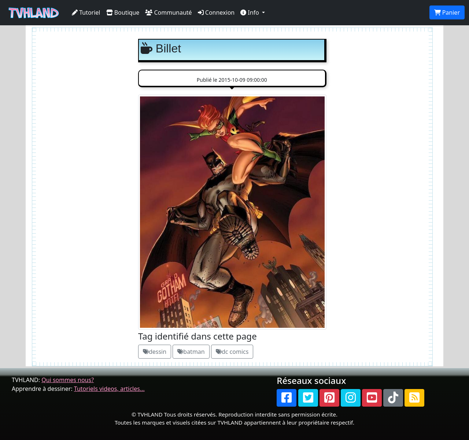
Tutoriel (86, 12)
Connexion (216, 12)
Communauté (168, 12)
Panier (447, 12)
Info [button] (250, 12)
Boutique (123, 12)
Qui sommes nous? (67, 380)
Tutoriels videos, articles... (109, 389)
